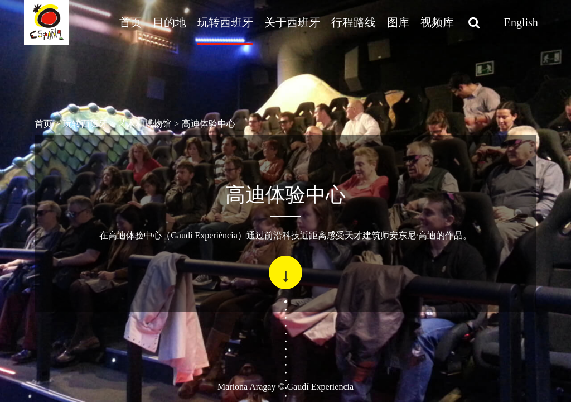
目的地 (169, 22)
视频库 (437, 22)
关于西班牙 (292, 22)
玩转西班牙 (225, 22)
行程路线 (353, 22)
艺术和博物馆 (144, 123)
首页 (130, 22)
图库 (398, 22)
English (521, 22)
